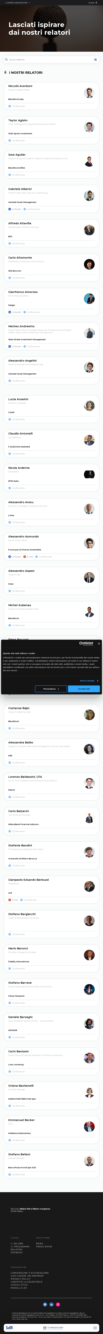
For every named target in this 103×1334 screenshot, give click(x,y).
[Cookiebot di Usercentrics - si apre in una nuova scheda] (81, 644)
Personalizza (51, 689)
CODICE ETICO (19, 1285)
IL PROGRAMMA (20, 1246)
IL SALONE (17, 1243)
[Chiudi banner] (99, 644)
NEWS (39, 1243)
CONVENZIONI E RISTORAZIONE (30, 1273)
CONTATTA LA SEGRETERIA (26, 1282)
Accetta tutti (84, 689)
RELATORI (17, 1249)
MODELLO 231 (19, 1288)
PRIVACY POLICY (20, 1279)
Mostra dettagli (87, 681)
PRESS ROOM (44, 1246)
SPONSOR (16, 1252)
